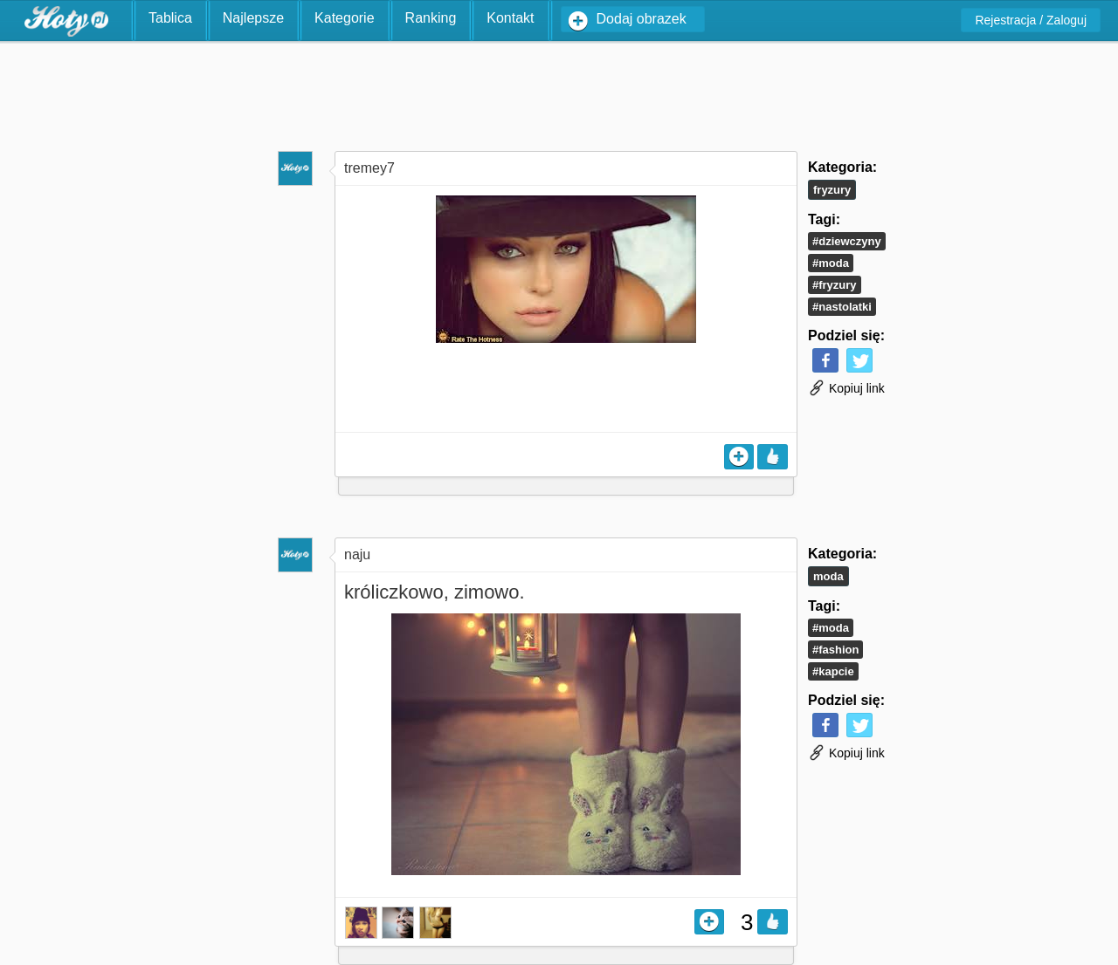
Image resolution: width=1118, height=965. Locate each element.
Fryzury (832, 189)
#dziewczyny (846, 241)
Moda (828, 576)
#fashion (835, 649)
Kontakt (510, 17)
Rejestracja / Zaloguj (1031, 20)
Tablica (170, 17)
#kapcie (833, 671)
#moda (830, 263)
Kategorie (344, 17)
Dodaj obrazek (642, 18)
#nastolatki (842, 306)
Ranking (431, 17)
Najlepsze (253, 17)
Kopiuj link (846, 388)
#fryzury (834, 284)
